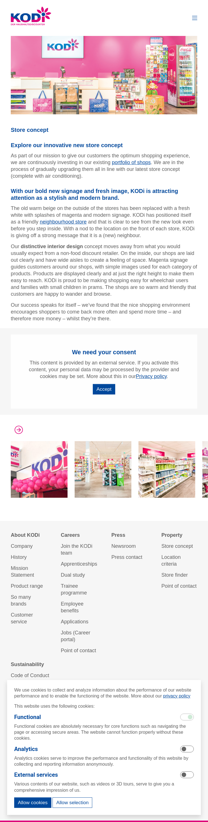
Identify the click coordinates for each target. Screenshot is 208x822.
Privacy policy (151, 376)
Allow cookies (33, 802)
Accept (104, 389)
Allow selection (72, 802)
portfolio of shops (131, 162)
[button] (194, 18)
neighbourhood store (63, 222)
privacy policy (176, 696)
